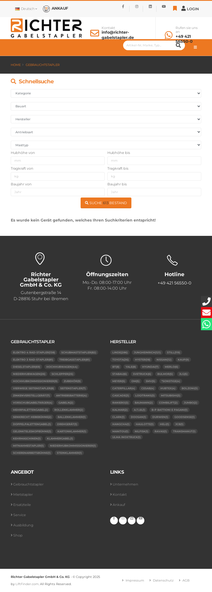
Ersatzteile (22, 505)
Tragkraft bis (117, 168)
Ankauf (119, 505)
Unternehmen (125, 484)
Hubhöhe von (23, 153)
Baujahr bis (117, 184)
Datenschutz (163, 580)
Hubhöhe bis (118, 153)
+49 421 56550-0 (184, 39)
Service (19, 515)
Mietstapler (23, 494)
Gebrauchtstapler (43, 65)
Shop (18, 535)
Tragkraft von (22, 168)
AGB (186, 580)
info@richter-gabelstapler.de (118, 35)
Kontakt (108, 28)
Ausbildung (23, 525)
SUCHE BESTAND (106, 203)
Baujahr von (21, 184)
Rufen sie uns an (187, 30)
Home (16, 65)
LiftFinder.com (27, 584)
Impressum (135, 580)
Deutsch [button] (26, 9)
